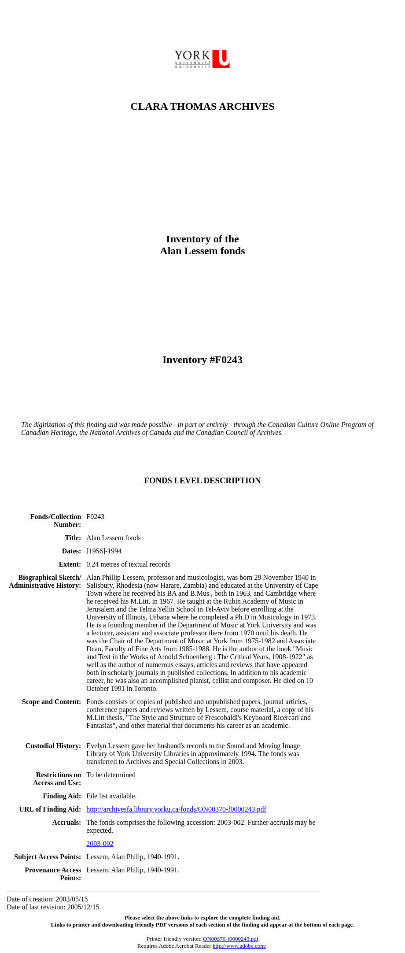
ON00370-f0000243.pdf (230, 938)
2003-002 (99, 843)
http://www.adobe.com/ (239, 945)
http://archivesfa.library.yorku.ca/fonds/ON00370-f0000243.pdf (176, 809)
